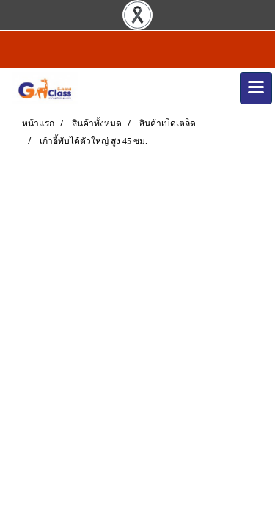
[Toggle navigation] (256, 88)
